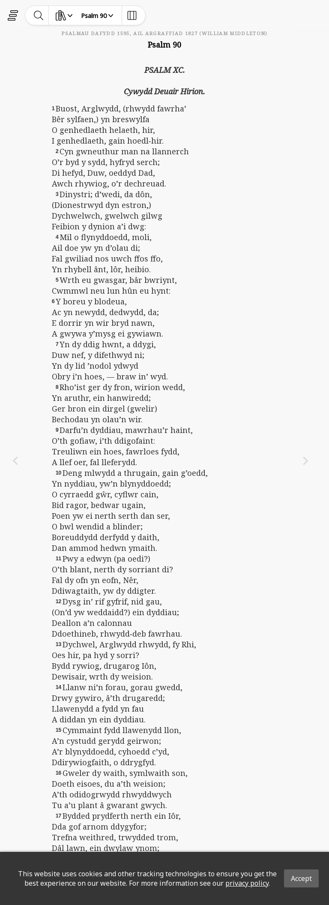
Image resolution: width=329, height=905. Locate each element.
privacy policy (247, 883)
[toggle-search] (39, 15)
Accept (301, 878)
